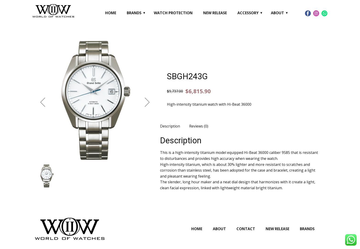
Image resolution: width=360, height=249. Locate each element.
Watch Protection (173, 12)
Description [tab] (170, 126)
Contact (245, 228)
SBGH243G (187, 76)
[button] (42, 102)
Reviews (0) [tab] (198, 126)
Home (110, 12)
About (277, 12)
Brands (134, 12)
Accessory (248, 12)
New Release (215, 12)
